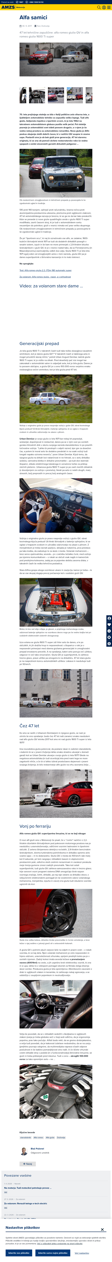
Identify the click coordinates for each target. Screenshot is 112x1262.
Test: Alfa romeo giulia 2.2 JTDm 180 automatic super (46, 270)
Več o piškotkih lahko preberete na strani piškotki (59, 1243)
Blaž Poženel (37, 1148)
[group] (28, 95)
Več (5, 1192)
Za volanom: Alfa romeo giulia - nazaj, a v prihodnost (45, 276)
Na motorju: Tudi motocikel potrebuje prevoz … (27, 1188)
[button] (86, 96)
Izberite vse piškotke (18, 1253)
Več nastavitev (82, 1253)
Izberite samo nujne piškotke (52, 1253)
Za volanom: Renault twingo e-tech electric (25, 1203)
